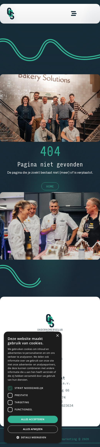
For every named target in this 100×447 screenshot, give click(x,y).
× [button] (57, 335)
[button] (33, 437)
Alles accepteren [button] (33, 419)
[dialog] (33, 387)
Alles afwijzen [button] (33, 429)
